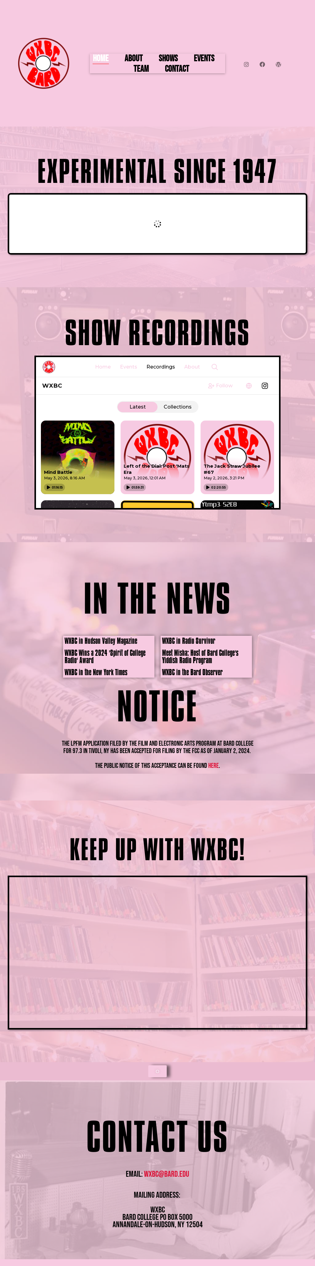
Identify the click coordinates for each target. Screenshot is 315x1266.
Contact (177, 69)
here (213, 766)
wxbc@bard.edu (166, 1174)
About (134, 59)
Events (204, 59)
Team (141, 69)
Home (101, 59)
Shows (168, 59)
